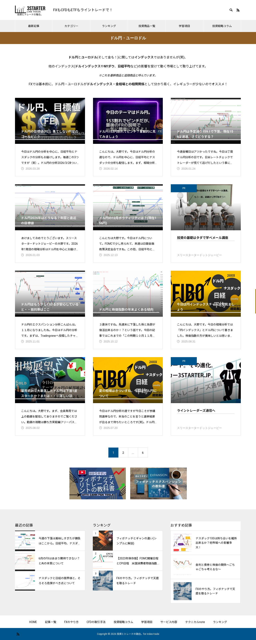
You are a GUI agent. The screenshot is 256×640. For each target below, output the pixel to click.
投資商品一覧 (146, 26)
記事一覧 (50, 622)
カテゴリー (71, 26)
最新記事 (33, 26)
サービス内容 (168, 622)
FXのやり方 (71, 622)
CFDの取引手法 (96, 622)
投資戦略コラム (222, 26)
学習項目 (184, 26)
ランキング (109, 26)
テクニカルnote (195, 622)
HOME (33, 622)
